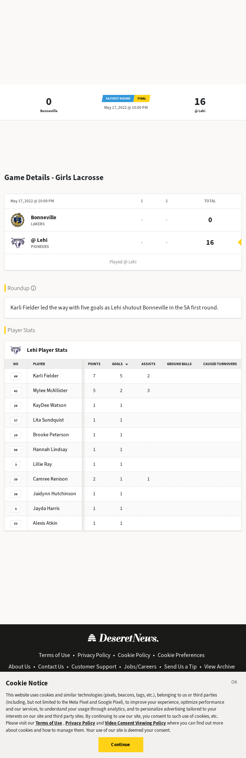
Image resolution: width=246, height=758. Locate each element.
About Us (20, 666)
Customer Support (93, 666)
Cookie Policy (134, 655)
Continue (120, 749)
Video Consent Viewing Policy (135, 727)
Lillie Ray (42, 464)
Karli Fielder (46, 375)
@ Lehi (200, 111)
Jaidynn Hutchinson (54, 493)
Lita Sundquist (48, 420)
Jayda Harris (46, 508)
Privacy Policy (94, 655)
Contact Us (51, 666)
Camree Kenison (50, 479)
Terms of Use (54, 655)
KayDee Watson (49, 405)
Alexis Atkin (45, 523)
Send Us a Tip (180, 666)
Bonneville (48, 111)
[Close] (234, 687)
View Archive (219, 666)
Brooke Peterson (51, 434)
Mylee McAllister (50, 390)
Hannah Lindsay (50, 449)
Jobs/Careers (140, 666)
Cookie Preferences (181, 655)
